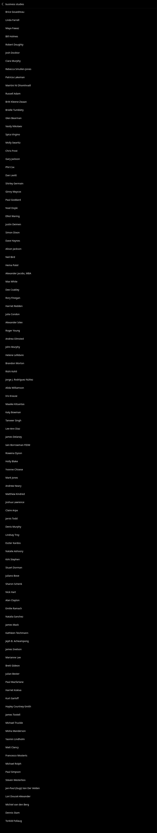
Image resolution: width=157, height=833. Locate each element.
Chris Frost (11, 150)
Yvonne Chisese (14, 469)
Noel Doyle (11, 208)
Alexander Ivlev (14, 322)
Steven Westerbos (15, 780)
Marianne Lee (13, 657)
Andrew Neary (13, 485)
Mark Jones (11, 477)
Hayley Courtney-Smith (18, 706)
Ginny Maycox (13, 191)
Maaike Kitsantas (14, 404)
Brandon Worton (14, 363)
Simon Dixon (12, 232)
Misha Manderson (15, 731)
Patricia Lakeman (15, 77)
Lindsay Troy (12, 534)
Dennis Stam (12, 812)
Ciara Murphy (13, 60)
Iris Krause (11, 396)
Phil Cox (9, 167)
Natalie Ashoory (14, 551)
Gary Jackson (12, 159)
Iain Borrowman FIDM (17, 445)
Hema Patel (11, 265)
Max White (11, 281)
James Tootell (12, 714)
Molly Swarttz (12, 142)
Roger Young (12, 330)
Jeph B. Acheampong (17, 641)
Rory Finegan (12, 297)
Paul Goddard (13, 199)
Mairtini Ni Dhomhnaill (18, 85)
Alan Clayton (12, 600)
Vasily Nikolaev (13, 126)
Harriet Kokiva (13, 690)
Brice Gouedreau (14, 11)
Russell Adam (12, 93)
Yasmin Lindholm (15, 739)
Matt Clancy (12, 747)
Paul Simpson (13, 771)
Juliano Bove (12, 575)
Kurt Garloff (12, 698)
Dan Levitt (11, 175)
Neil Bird (10, 257)
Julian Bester (12, 673)
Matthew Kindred (15, 494)
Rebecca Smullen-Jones (18, 69)
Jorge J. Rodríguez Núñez (19, 379)
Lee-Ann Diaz (12, 428)
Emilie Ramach (13, 608)
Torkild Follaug (13, 820)
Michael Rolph (13, 763)
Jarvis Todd (11, 518)
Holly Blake (11, 461)
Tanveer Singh (13, 420)
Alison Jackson (13, 248)
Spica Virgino (12, 134)
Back (2, 4)
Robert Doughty (14, 44)
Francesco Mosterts (16, 755)
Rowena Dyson (13, 453)
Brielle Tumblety (14, 110)
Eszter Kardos (13, 543)
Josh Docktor (12, 52)
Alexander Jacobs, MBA (18, 273)
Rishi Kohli (11, 371)
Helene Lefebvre (14, 355)
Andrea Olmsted (14, 338)
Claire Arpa (11, 510)
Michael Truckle (14, 722)
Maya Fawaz (12, 28)
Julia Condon (12, 314)
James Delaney (13, 436)
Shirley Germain (14, 183)
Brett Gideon (12, 665)
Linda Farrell (12, 20)
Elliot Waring (12, 216)
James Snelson (13, 649)
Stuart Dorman (13, 567)
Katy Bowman (13, 412)
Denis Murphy (13, 526)
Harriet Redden (14, 306)
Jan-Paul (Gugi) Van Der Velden (22, 788)
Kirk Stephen (12, 559)
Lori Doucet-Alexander (18, 796)
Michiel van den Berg (17, 804)
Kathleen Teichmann (16, 632)
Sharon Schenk (13, 583)
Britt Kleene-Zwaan (16, 101)
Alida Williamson (14, 387)
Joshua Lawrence (14, 502)
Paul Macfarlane (14, 682)
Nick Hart (10, 592)
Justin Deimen (13, 224)
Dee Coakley (12, 289)
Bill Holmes (11, 36)
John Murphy (12, 346)
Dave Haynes (12, 240)
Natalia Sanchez (14, 616)
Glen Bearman (13, 118)
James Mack (12, 624)
